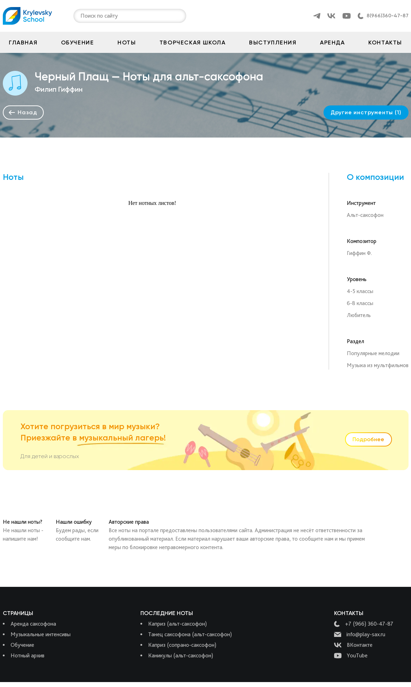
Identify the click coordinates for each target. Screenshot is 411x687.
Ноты (126, 42)
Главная (23, 42)
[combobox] (81, 16)
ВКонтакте (353, 645)
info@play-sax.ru (359, 634)
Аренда (332, 42)
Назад (23, 112)
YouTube (351, 655)
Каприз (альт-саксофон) (177, 623)
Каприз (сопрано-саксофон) (182, 645)
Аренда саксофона (33, 623)
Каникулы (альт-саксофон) (180, 655)
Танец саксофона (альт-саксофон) (190, 634)
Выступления (273, 42)
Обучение (77, 42)
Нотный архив (27, 655)
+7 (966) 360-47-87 (363, 624)
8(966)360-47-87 (388, 16)
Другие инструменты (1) (366, 112)
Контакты (385, 42)
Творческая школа (192, 42)
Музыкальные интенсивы (41, 634)
